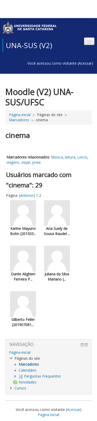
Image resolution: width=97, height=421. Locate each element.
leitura (70, 157)
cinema (42, 119)
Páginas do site (50, 114)
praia (36, 162)
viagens (12, 162)
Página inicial (20, 114)
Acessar (85, 63)
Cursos (20, 388)
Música (57, 157)
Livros (82, 157)
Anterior (27, 195)
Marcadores (19, 119)
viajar (25, 162)
